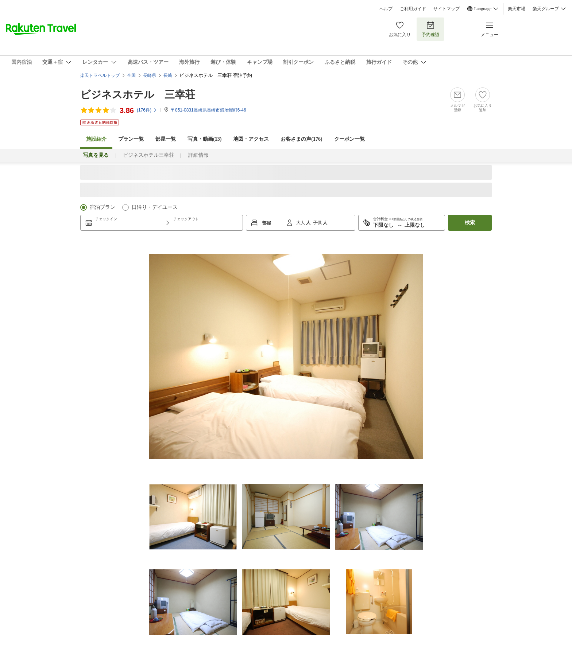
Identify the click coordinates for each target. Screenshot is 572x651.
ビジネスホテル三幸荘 (148, 155)
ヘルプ (386, 8)
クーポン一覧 (349, 139)
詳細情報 (198, 155)
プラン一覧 (131, 139)
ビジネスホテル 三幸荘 (137, 94)
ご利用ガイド (413, 8)
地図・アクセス (251, 139)
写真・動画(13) (204, 139)
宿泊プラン (102, 207)
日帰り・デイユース (155, 207)
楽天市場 (516, 8)
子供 (318, 222)
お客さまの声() (301, 139)
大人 (301, 222)
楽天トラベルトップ (100, 75)
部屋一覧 (165, 139)
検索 (470, 222)
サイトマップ (446, 8)
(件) (147, 110)
